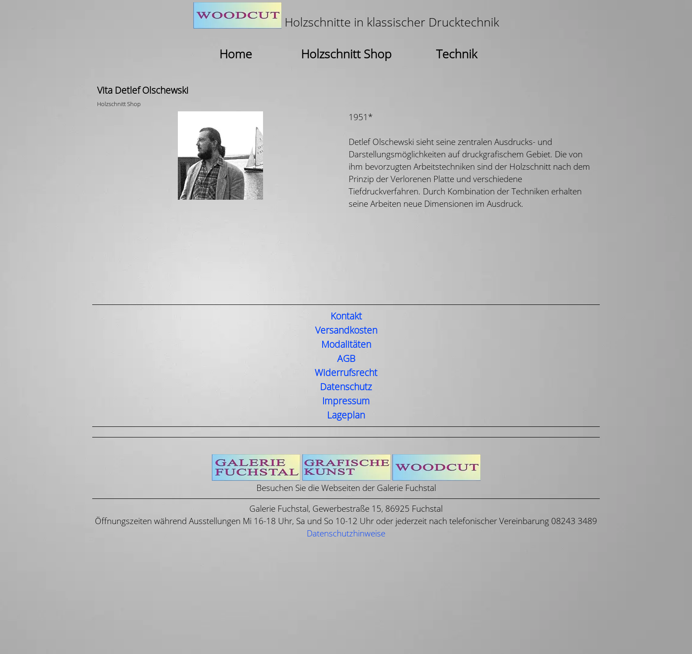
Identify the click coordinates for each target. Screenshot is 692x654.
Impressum (346, 401)
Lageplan (346, 415)
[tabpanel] (346, 16)
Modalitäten (346, 344)
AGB (346, 359)
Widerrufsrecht (346, 373)
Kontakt (346, 316)
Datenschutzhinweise (346, 534)
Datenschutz (346, 387)
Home (235, 54)
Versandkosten (346, 330)
